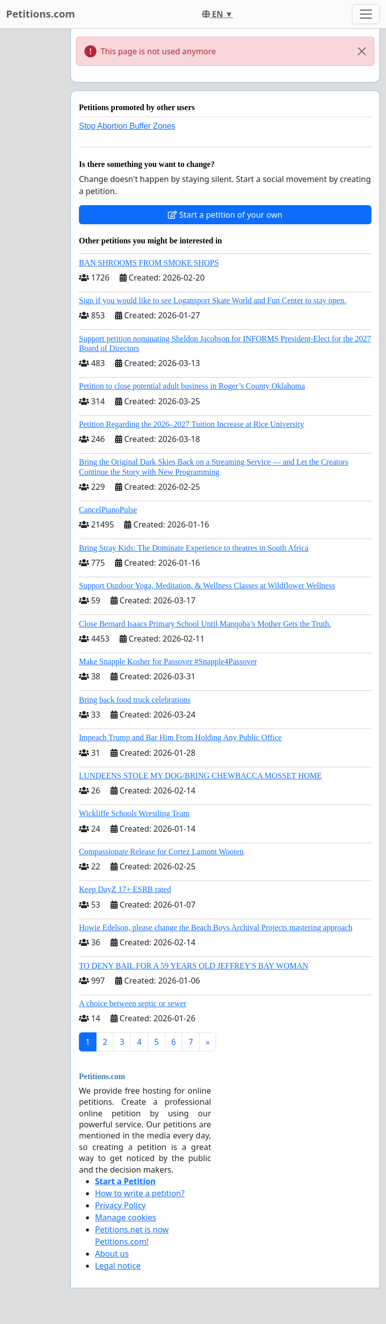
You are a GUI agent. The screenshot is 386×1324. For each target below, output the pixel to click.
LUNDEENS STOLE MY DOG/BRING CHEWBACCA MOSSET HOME (200, 775)
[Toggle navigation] (366, 14)
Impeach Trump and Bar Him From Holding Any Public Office (180, 737)
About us (112, 1253)
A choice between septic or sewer (132, 1003)
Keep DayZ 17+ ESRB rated (125, 889)
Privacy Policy (120, 1205)
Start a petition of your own (225, 214)
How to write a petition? (139, 1193)
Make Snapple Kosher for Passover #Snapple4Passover (168, 661)
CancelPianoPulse (108, 509)
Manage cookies (125, 1217)
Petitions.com (40, 14)
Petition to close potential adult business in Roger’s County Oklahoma (192, 386)
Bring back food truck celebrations (134, 699)
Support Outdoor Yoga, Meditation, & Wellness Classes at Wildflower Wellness (207, 585)
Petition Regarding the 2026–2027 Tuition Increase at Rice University (191, 424)
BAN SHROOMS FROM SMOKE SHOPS (149, 262)
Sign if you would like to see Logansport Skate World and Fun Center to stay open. (212, 300)
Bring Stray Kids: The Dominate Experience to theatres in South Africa (193, 548)
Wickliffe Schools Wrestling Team (134, 813)
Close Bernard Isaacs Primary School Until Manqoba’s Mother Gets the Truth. (205, 624)
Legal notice (118, 1265)
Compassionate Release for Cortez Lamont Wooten (161, 851)
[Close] (362, 51)
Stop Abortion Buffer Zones (127, 126)
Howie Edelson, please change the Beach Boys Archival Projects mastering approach (215, 927)
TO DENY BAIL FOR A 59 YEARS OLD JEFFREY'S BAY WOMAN (193, 965)
